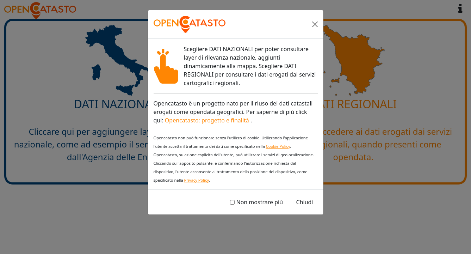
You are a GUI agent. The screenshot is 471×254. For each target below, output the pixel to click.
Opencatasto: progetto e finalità (207, 120)
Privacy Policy (196, 180)
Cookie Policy (278, 146)
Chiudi (304, 202)
